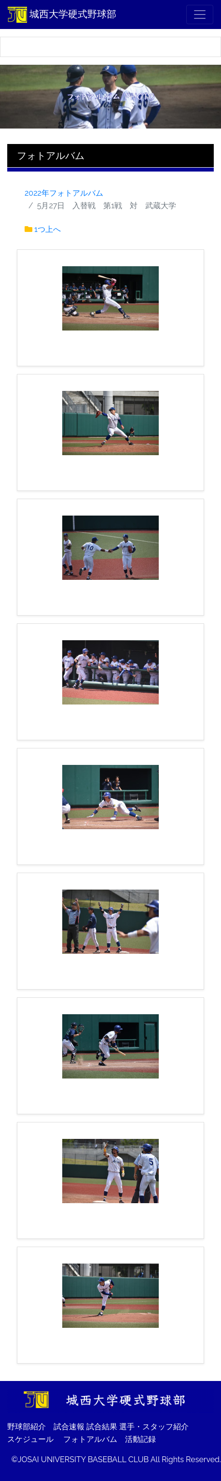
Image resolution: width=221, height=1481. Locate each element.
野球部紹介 (26, 1426)
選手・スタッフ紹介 (154, 1426)
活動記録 (140, 1439)
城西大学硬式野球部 (62, 14)
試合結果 (101, 1426)
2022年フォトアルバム (64, 193)
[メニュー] (199, 14)
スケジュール (30, 1439)
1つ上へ (47, 229)
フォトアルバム (90, 1439)
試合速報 (69, 1426)
